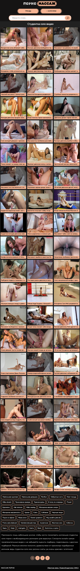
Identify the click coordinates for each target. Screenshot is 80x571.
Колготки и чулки (51, 528)
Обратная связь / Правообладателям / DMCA (63, 568)
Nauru (4, 528)
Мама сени (22, 518)
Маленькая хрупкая (10, 497)
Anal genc (21, 528)
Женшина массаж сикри (48, 507)
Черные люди (57, 512)
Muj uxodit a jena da (53, 518)
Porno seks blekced (9, 523)
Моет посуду (71, 497)
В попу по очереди (55, 502)
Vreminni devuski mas (28, 523)
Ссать (35, 512)
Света (31, 528)
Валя (39, 528)
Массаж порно (7, 568)
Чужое (26, 512)
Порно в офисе (8, 518)
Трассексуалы (39, 502)
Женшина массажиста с (11, 512)
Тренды (28, 11)
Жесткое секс (57, 523)
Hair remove (18, 507)
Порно (40, 3)
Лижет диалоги (36, 518)
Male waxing (30, 507)
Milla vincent (6, 502)
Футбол (44, 497)
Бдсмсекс (6, 507)
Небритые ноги (57, 497)
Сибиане (44, 512)
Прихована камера (22, 502)
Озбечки (69, 523)
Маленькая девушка (29, 497)
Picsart (69, 502)
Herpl (12, 528)
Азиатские (44, 523)
